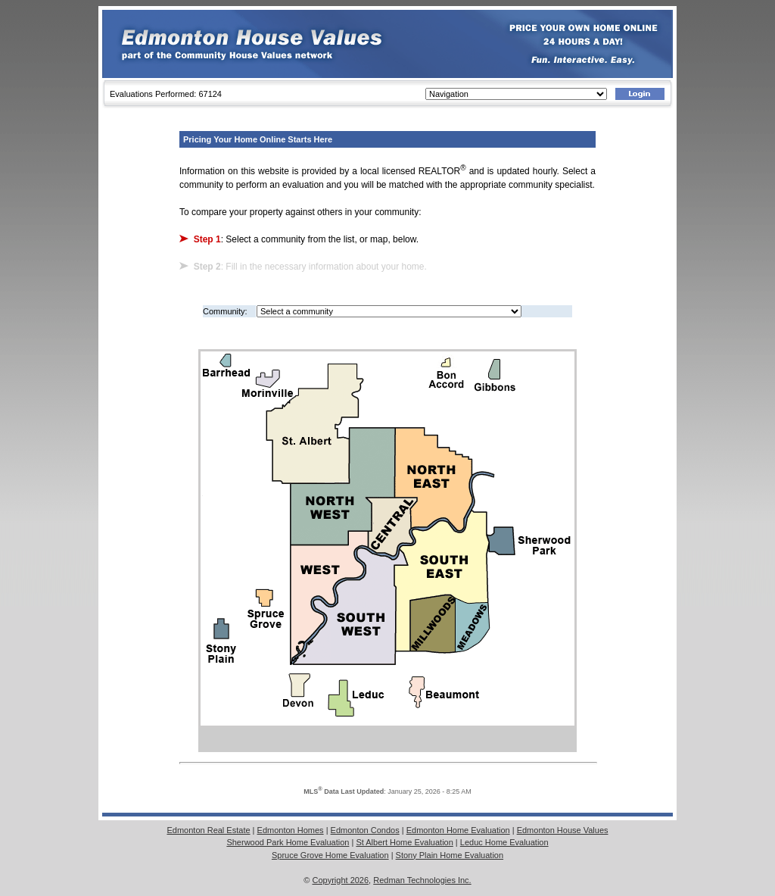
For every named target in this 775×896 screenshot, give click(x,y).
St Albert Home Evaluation (404, 842)
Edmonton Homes (290, 830)
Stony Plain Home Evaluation (449, 855)
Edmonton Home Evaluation (458, 830)
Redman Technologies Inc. (422, 880)
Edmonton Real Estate (208, 830)
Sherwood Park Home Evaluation (287, 842)
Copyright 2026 (341, 880)
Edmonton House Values (562, 830)
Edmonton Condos (365, 830)
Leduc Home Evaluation (504, 842)
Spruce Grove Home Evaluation (330, 855)
